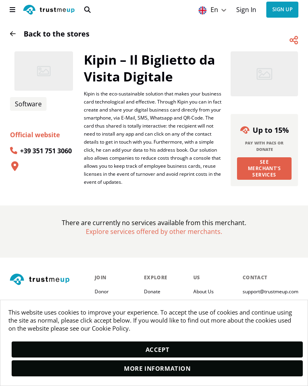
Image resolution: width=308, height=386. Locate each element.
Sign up (282, 10)
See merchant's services (264, 168)
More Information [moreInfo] (157, 368)
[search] (87, 10)
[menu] (12, 10)
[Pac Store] (154, 231)
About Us (203, 291)
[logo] (49, 10)
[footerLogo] (49, 280)
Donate (152, 291)
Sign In (246, 10)
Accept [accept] (158, 349)
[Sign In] (246, 10)
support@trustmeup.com (270, 291)
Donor (102, 291)
